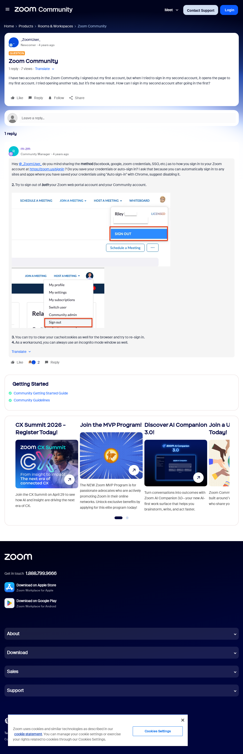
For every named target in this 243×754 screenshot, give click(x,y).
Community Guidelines (32, 400)
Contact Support (200, 10)
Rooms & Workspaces (55, 26)
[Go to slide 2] (127, 518)
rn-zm (25, 148)
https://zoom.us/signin (47, 169)
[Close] (182, 720)
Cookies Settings (158, 731)
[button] (7, 10)
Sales (12, 672)
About (13, 634)
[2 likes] (34, 362)
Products (26, 26)
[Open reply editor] (121, 118)
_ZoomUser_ (30, 39)
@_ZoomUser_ (30, 164)
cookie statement (28, 734)
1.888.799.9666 (41, 573)
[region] (98, 730)
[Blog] (7, 720)
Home (9, 26)
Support (15, 690)
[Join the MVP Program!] (111, 468)
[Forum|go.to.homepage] (43, 10)
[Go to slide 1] (118, 518)
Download (17, 653)
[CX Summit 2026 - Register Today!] (46, 468)
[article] (122, 256)
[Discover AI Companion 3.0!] (175, 468)
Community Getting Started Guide (41, 393)
